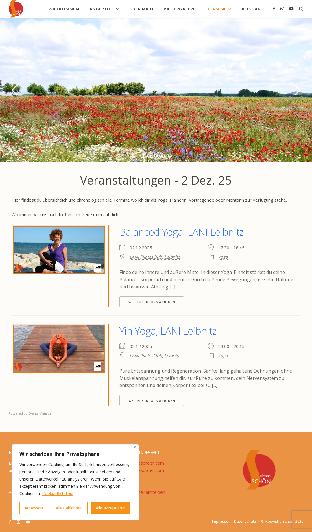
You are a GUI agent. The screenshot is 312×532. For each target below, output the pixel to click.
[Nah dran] (135, 447)
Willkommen (64, 9)
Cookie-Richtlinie (57, 493)
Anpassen (34, 508)
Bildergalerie (180, 9)
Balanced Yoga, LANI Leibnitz (181, 232)
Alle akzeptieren (111, 508)
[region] (75, 482)
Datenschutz (245, 521)
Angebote (101, 9)
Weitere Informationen (151, 302)
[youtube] (291, 8)
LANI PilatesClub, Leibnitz (155, 257)
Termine (217, 9)
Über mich (141, 9)
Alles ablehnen (69, 508)
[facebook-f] (274, 8)
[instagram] (282, 8)
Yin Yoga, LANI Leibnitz (168, 331)
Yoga (223, 257)
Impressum (222, 521)
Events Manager (40, 413)
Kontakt (253, 9)
